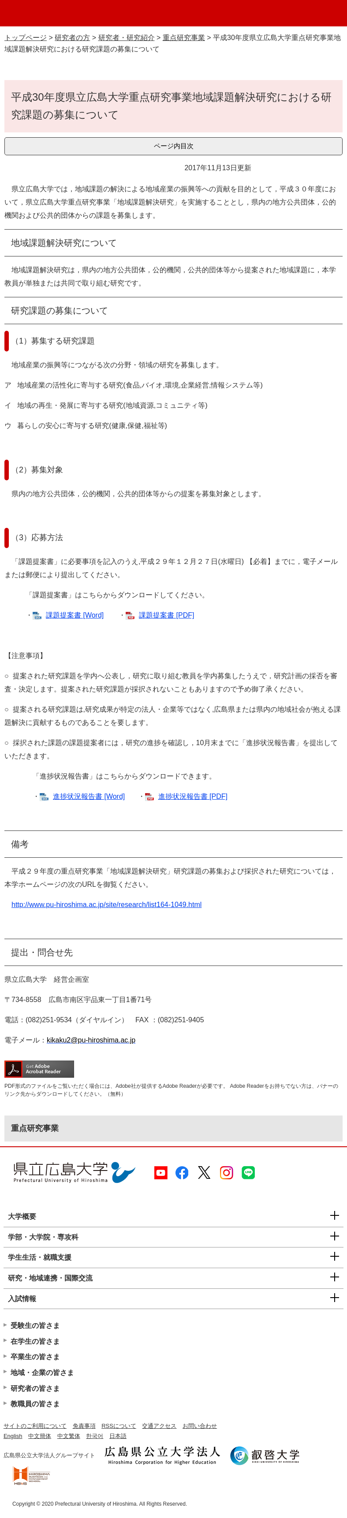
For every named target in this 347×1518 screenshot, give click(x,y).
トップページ (25, 37)
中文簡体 (39, 1436)
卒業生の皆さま (35, 1357)
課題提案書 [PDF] (166, 615)
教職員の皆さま (35, 1404)
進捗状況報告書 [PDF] (193, 796)
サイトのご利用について (35, 1426)
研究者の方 (72, 37)
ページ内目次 (174, 146)
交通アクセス (159, 1426)
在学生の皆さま (35, 1341)
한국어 (94, 1436)
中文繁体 (68, 1436)
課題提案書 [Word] (75, 615)
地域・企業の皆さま (42, 1372)
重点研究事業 (184, 37)
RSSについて (118, 1426)
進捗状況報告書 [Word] (89, 796)
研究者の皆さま (35, 1388)
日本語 (118, 1436)
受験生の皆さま (35, 1325)
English (13, 1436)
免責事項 (84, 1426)
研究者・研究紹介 (126, 37)
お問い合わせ (200, 1426)
